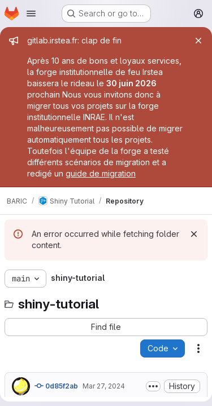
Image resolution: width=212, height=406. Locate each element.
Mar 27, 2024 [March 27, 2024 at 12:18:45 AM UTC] (104, 386)
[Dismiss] (194, 234)
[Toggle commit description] (153, 386)
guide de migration (101, 173)
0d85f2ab (56, 385)
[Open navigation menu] (31, 14)
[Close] (198, 40)
